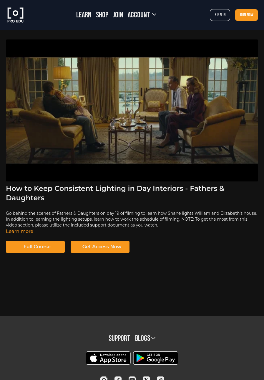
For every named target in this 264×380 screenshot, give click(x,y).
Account (142, 15)
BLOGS (145, 338)
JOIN (118, 15)
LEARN (83, 15)
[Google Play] (155, 358)
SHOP (102, 15)
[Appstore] (108, 358)
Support (119, 338)
